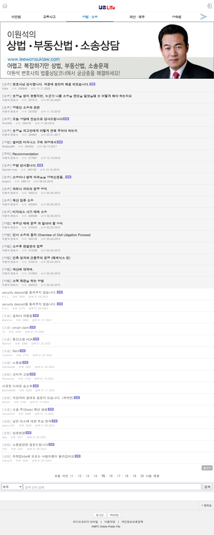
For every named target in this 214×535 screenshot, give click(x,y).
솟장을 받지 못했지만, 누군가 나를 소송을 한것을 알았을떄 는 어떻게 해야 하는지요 (107, 98)
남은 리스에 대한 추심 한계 (107, 423)
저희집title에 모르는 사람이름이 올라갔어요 (107, 458)
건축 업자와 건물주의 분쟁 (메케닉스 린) (107, 260)
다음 (149, 476)
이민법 (16, 16)
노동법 (107, 364)
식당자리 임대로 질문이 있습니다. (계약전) (107, 399)
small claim (107, 329)
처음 (57, 476)
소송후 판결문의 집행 (107, 248)
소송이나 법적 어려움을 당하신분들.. (107, 179)
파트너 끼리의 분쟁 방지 (107, 191)
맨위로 (206, 505)
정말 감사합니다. (107, 167)
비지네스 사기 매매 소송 (107, 214)
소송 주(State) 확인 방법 (107, 411)
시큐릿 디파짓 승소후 (107, 388)
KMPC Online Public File (106, 526)
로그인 (99, 515)
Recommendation (107, 156)
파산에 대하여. (107, 271)
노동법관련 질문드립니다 (107, 446)
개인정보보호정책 (132, 521)
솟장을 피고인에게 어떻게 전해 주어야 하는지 (107, 132)
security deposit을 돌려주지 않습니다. (107, 294)
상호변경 (107, 435)
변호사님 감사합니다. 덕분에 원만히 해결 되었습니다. (107, 86)
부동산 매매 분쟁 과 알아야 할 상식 (107, 225)
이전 (65, 476)
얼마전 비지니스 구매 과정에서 (107, 144)
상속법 (176, 16)
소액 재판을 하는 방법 (107, 283)
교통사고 (49, 16)
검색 (207, 487)
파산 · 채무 (137, 16)
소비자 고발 (107, 376)
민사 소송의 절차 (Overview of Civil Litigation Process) (107, 237)
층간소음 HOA (107, 341)
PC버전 (114, 515)
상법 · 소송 (90, 16)
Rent (107, 353)
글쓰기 (207, 468)
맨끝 (156, 476)
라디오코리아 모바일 (85, 521)
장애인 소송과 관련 (107, 109)
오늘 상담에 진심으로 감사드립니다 (107, 121)
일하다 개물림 (107, 318)
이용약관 (109, 521)
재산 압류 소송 (107, 202)
